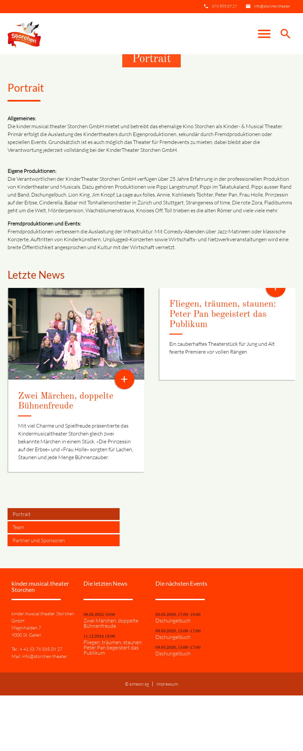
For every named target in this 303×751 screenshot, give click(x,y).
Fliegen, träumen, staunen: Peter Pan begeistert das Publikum (222, 370)
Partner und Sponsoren (38, 595)
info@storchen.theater (272, 6)
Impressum (167, 739)
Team (18, 582)
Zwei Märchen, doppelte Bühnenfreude (110, 678)
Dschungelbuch (173, 676)
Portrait (21, 569)
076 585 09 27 (224, 6)
